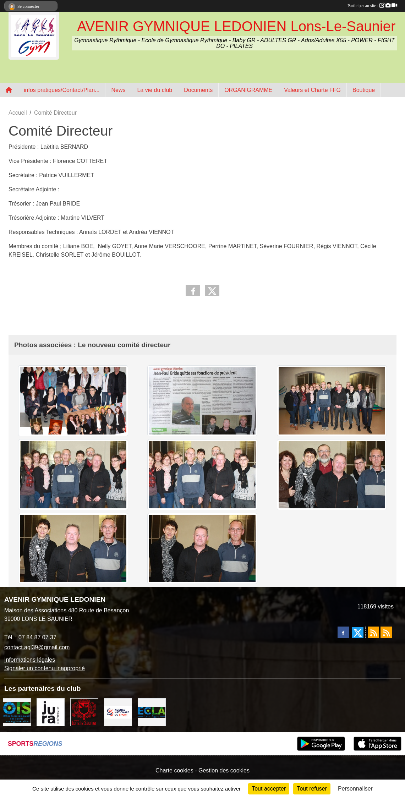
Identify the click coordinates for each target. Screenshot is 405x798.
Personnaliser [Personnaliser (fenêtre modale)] (355, 789)
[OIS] (17, 712)
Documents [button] (198, 90)
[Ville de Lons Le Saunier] (84, 712)
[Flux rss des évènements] (386, 632)
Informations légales (29, 660)
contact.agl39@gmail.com (37, 647)
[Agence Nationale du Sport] (118, 712)
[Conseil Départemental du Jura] (51, 712)
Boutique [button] (363, 90)
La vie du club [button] (154, 90)
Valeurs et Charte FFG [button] (312, 90)
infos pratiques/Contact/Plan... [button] (61, 90)
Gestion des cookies (224, 770)
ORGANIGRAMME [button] (248, 90)
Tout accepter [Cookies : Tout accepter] (269, 789)
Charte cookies (174, 770)
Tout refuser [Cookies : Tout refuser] (312, 789)
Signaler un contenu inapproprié (44, 668)
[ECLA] (152, 712)
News (118, 90)
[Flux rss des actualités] (373, 632)
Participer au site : (372, 5)
